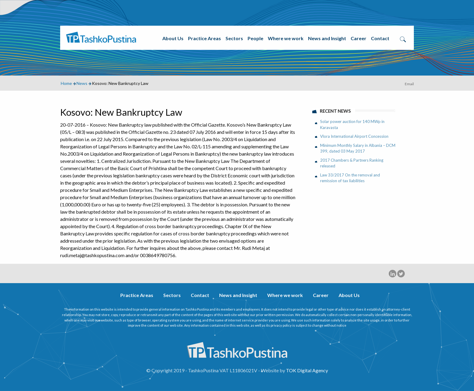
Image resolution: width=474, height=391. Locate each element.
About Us (172, 38)
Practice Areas (204, 38)
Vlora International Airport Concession (354, 136)
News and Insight (327, 38)
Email (409, 84)
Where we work (286, 38)
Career (358, 38)
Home (66, 83)
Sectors (234, 38)
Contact (380, 38)
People (255, 38)
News (81, 83)
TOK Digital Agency (307, 370)
